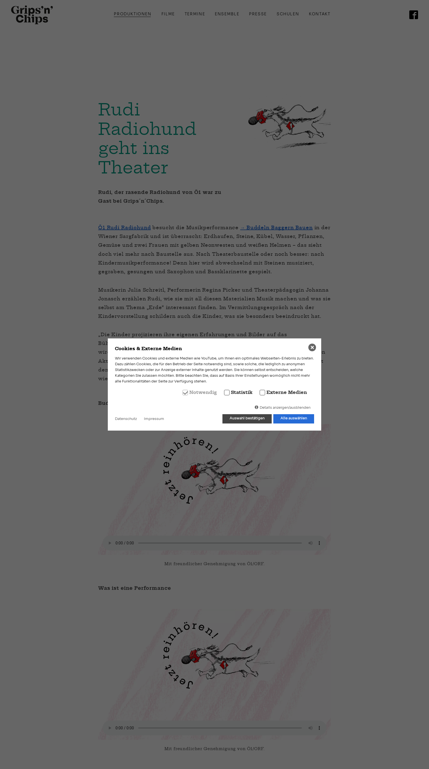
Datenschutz (126, 419)
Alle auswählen (293, 418)
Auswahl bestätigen (247, 418)
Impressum (154, 419)
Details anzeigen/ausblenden (285, 408)
